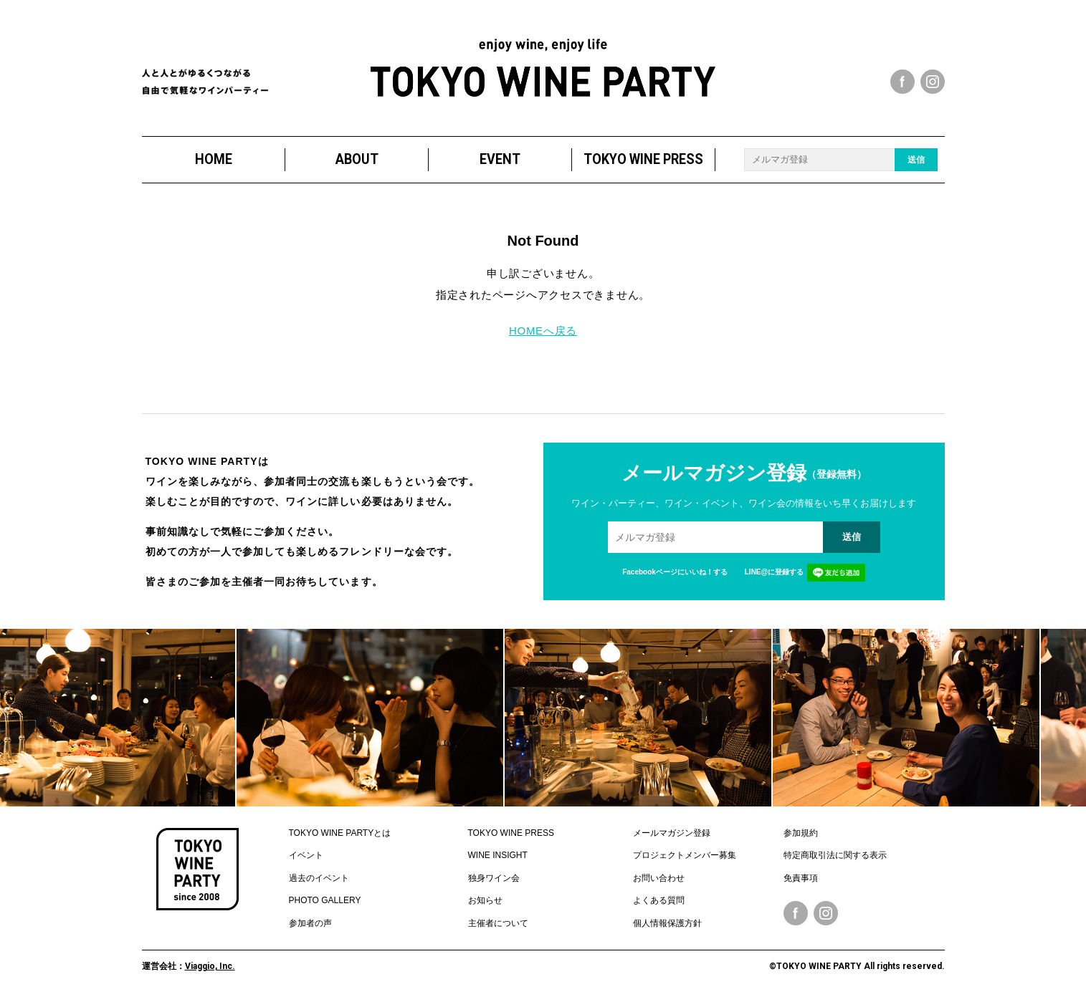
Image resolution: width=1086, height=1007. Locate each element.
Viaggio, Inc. (210, 966)
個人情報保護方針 (667, 923)
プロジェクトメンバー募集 (684, 855)
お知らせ (485, 900)
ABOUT (356, 159)
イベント (306, 855)
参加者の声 (310, 923)
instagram (932, 81)
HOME (213, 159)
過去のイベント (319, 878)
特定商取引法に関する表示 (835, 855)
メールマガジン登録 (671, 833)
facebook (902, 81)
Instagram (826, 913)
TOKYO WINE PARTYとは (340, 833)
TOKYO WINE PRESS (643, 159)
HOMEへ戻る (543, 330)
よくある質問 (659, 900)
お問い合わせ (659, 878)
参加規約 (800, 833)
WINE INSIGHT (498, 855)
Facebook (795, 913)
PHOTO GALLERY (325, 900)
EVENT (500, 159)
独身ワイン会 (494, 878)
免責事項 (800, 878)
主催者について (498, 923)
